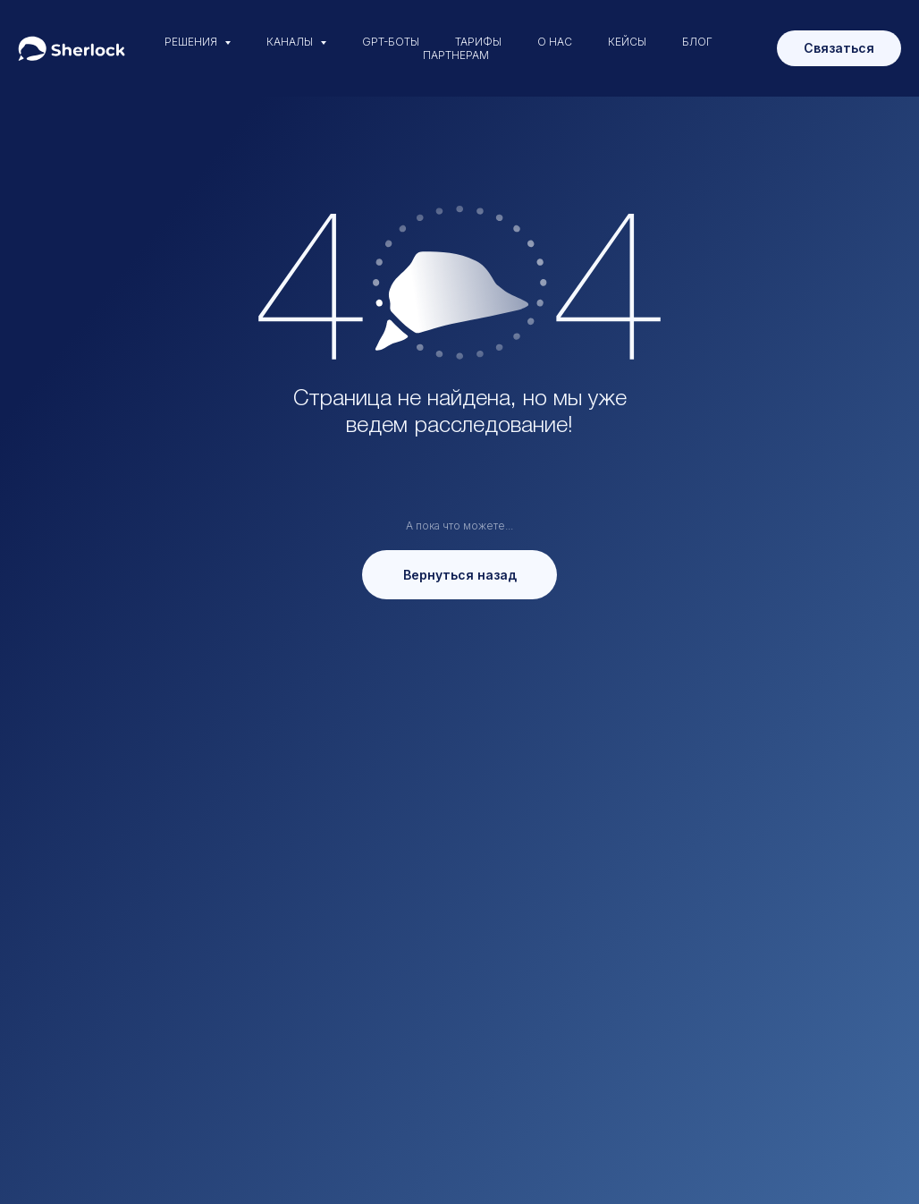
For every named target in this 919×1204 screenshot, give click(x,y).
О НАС (554, 41)
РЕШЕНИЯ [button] (192, 41)
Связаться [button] (839, 47)
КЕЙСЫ (627, 41)
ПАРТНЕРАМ (456, 55)
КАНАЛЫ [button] (291, 41)
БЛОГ (697, 41)
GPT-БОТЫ (390, 41)
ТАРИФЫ (478, 41)
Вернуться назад (460, 574)
